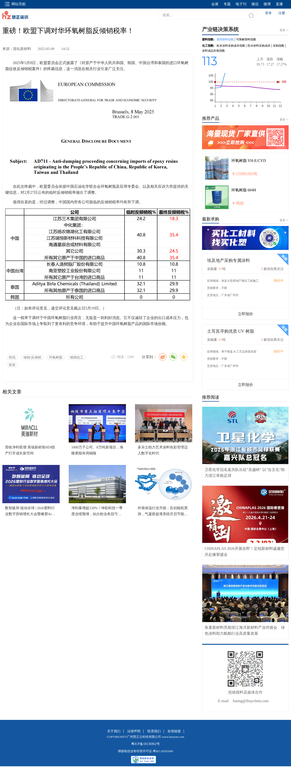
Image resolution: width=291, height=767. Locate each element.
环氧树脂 (55, 357)
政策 (12, 365)
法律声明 (133, 731)
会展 (214, 4)
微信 (255, 4)
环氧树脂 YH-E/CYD (248, 161)
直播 (279, 4)
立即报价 (245, 314)
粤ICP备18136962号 (145, 744)
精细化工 (76, 357)
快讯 (12, 357)
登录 (268, 13)
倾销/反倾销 (32, 357)
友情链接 (174, 731)
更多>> (284, 119)
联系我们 (154, 731)
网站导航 (15, 4)
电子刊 (241, 4)
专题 (227, 4)
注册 (281, 13)
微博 (267, 4)
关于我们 (113, 731)
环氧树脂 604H (243, 190)
